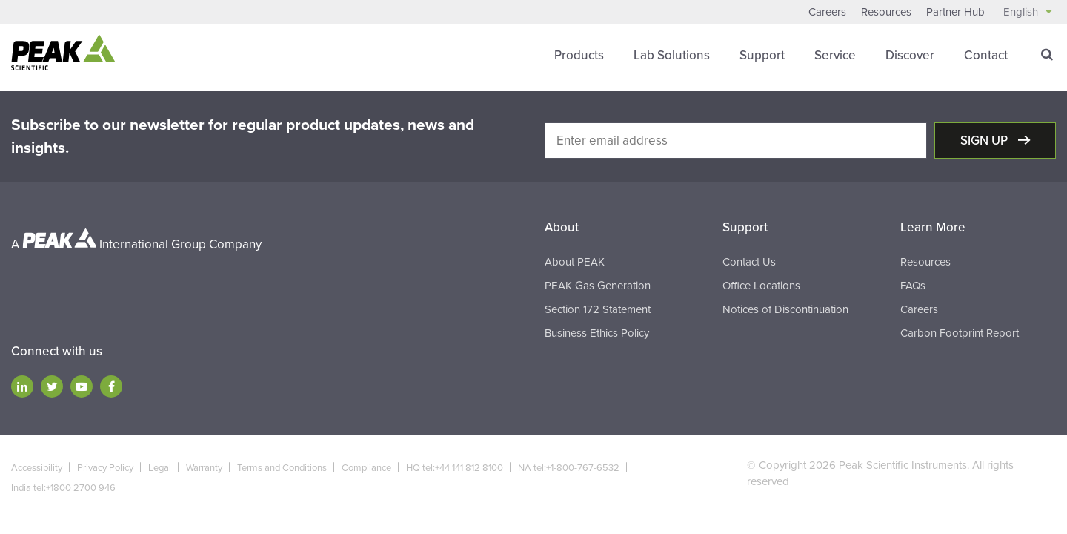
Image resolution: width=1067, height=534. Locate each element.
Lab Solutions (672, 55)
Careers (827, 12)
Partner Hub (955, 12)
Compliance (366, 468)
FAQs (912, 285)
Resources (886, 12)
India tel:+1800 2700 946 (63, 488)
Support (762, 55)
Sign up (985, 140)
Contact (986, 55)
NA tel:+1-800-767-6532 (568, 468)
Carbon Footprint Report (959, 333)
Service (835, 55)
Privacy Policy (105, 468)
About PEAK (575, 261)
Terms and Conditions (282, 468)
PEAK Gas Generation (598, 285)
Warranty (204, 468)
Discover (909, 55)
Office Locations (761, 285)
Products (579, 55)
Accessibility (36, 468)
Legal (159, 468)
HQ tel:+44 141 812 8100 (454, 468)
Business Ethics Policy (597, 333)
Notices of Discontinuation (785, 309)
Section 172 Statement (598, 309)
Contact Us (749, 261)
